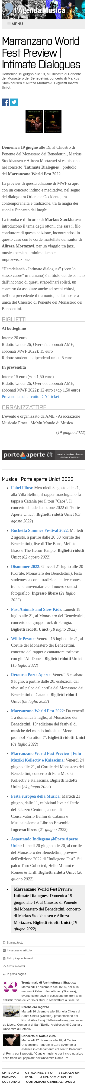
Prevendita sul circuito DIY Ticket (30, 396)
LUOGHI (28, 1077)
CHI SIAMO (10, 1072)
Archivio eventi (13, 966)
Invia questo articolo (17, 950)
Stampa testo (12, 942)
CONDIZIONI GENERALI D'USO (50, 1081)
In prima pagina (14, 974)
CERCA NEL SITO (39, 1072)
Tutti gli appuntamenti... (19, 958)
